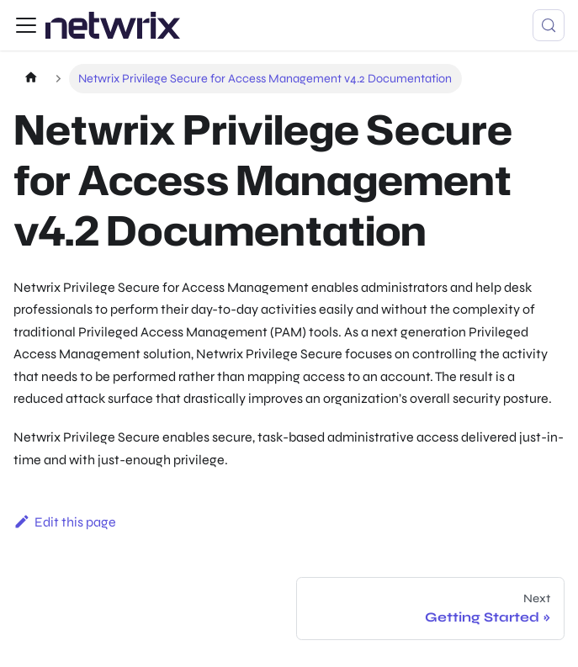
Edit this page (64, 522)
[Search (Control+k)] (549, 25)
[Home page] (30, 78)
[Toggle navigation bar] (26, 25)
